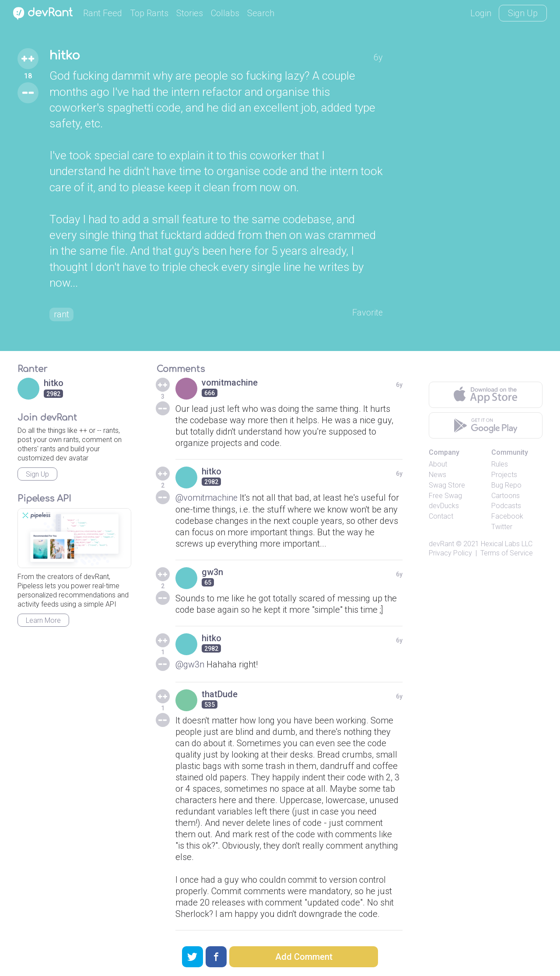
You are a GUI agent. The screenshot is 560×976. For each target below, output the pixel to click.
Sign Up (523, 13)
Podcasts (506, 506)
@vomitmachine (206, 498)
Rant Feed (102, 13)
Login (480, 13)
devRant (441, 544)
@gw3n (189, 664)
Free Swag (445, 496)
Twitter (501, 527)
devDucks (444, 506)
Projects (504, 474)
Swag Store (447, 485)
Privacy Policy (450, 553)
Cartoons (505, 496)
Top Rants (149, 13)
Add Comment (303, 956)
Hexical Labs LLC (506, 544)
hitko (65, 56)
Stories (189, 13)
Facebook (507, 517)
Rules (499, 464)
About (438, 464)
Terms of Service (506, 553)
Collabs (225, 13)
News (437, 474)
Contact (441, 517)
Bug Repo (506, 485)
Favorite (367, 313)
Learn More (43, 620)
